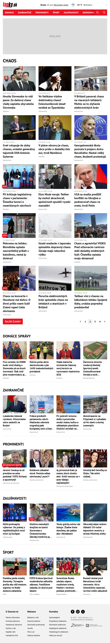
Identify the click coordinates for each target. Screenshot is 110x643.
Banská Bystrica (89, 378)
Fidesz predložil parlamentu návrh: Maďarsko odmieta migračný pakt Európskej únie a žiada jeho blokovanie (41, 422)
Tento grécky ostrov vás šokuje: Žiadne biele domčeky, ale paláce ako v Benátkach (68, 529)
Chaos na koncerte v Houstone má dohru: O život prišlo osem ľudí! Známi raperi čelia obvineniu (16, 303)
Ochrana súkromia (13, 621)
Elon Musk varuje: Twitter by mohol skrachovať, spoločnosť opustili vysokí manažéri (54, 199)
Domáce (9, 12)
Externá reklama (33, 621)
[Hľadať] (97, 12)
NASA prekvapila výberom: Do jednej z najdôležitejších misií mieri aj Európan (14, 529)
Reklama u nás (33, 617)
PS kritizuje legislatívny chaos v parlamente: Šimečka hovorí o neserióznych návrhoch (17, 199)
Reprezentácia (61, 594)
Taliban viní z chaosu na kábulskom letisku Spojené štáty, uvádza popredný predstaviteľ (90, 301)
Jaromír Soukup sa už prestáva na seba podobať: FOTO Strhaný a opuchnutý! (14, 475)
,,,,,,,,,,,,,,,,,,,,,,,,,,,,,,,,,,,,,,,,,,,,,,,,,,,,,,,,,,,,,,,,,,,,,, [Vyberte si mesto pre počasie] (96, 5)
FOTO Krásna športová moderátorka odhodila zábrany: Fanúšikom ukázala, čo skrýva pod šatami (41, 584)
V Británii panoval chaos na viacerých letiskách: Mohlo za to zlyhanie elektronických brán (89, 102)
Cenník (30, 628)
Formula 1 (87, 594)
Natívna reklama (33, 635)
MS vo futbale (35, 594)
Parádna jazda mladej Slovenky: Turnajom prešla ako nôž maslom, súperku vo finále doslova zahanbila (15, 584)
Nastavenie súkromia (14, 624)
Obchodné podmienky (36, 624)
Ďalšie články (13, 321)
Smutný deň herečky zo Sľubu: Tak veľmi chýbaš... (95, 473)
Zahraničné (24, 12)
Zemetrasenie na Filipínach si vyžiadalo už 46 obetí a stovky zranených (94, 420)
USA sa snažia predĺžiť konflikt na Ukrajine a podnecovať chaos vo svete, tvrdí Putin (87, 199)
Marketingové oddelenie (58, 632)
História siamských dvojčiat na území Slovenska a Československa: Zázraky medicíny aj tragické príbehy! (40, 530)
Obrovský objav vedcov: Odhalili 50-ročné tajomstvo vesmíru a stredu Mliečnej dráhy (95, 529)
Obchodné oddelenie (57, 624)
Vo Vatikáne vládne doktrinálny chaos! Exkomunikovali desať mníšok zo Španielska (52, 102)
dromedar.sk (60, 537)
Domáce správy (17, 336)
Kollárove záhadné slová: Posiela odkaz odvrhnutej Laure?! (40, 473)
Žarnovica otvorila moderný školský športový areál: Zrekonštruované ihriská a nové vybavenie (92, 368)
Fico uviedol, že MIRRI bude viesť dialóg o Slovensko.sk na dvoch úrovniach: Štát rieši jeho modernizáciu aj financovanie (14, 368)
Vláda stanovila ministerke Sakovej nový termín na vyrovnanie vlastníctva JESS (67, 368)
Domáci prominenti (37, 480)
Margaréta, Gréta (61, 5)
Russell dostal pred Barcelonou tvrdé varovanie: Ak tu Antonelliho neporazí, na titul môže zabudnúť (95, 584)
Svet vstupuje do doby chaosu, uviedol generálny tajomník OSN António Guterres (19, 151)
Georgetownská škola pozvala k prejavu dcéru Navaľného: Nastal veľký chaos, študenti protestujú (90, 151)
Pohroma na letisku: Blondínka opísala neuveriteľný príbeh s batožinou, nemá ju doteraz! (16, 250)
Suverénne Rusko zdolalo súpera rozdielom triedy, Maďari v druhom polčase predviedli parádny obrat (65, 584)
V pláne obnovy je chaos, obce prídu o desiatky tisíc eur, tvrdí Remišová (54, 149)
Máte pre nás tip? (55, 635)
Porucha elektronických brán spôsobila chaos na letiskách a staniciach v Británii (53, 301)
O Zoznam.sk (12, 611)
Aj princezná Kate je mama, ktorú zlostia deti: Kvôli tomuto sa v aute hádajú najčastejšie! (68, 476)
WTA (4, 594)
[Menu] (104, 12)
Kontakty (53, 611)
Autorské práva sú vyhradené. (82, 619)
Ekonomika (89, 12)
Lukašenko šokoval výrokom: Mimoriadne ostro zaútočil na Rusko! (14, 420)
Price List (30, 632)
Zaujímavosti (71, 12)
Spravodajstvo (54, 617)
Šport (56, 12)
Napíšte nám (10, 632)
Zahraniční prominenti (11, 483)
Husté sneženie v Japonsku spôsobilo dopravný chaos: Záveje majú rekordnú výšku (55, 248)
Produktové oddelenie (57, 621)
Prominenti (42, 12)
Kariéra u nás (11, 628)
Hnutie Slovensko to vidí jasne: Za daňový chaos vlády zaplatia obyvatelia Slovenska (18, 102)
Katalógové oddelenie (57, 628)
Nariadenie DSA (12, 635)
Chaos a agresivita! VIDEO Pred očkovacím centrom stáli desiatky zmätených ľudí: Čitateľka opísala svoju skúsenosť (90, 250)
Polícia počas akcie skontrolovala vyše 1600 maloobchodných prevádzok (41, 366)
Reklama (31, 611)
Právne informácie (13, 617)
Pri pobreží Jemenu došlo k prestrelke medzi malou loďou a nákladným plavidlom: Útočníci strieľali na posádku (67, 422)
